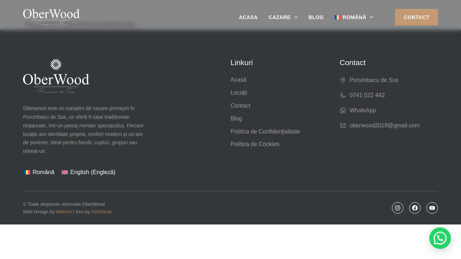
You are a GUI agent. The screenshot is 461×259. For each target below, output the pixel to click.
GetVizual (101, 211)
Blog (316, 17)
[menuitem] (354, 17)
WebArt (64, 211)
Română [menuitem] (43, 172)
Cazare (283, 17)
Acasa (248, 17)
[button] (440, 238)
